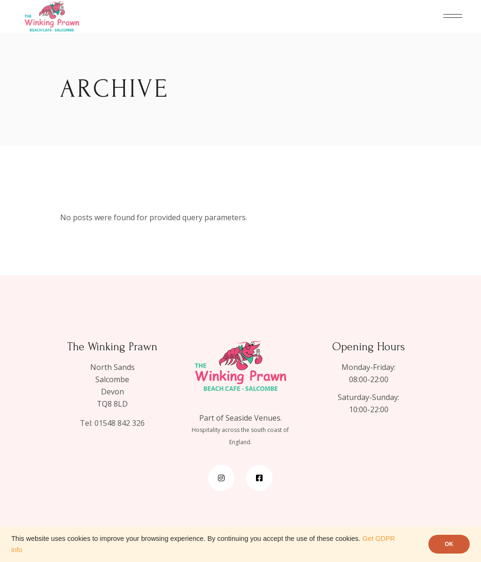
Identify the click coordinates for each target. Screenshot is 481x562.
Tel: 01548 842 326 (112, 423)
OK (449, 544)
